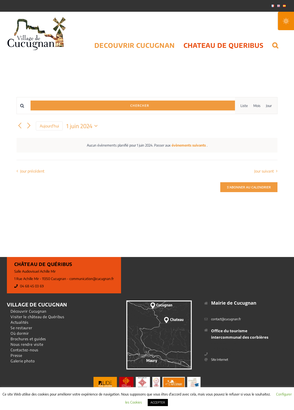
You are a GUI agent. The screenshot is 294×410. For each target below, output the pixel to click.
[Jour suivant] (28, 126)
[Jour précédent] (20, 126)
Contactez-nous (24, 350)
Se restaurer (21, 328)
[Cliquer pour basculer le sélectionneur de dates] (83, 126)
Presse (16, 355)
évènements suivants (189, 145)
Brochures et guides (28, 339)
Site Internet (219, 359)
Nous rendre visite (27, 344)
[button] (275, 39)
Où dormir (20, 333)
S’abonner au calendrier (249, 187)
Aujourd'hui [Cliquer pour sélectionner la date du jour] (49, 126)
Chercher (139, 105)
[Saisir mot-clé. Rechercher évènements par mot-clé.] (24, 105)
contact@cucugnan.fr (226, 319)
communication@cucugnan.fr (91, 279)
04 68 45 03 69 (32, 286)
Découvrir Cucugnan (28, 311)
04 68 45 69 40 (222, 354)
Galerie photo (23, 361)
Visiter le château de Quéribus (37, 317)
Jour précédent (32, 171)
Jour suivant (264, 171)
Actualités (19, 322)
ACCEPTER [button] (157, 402)
